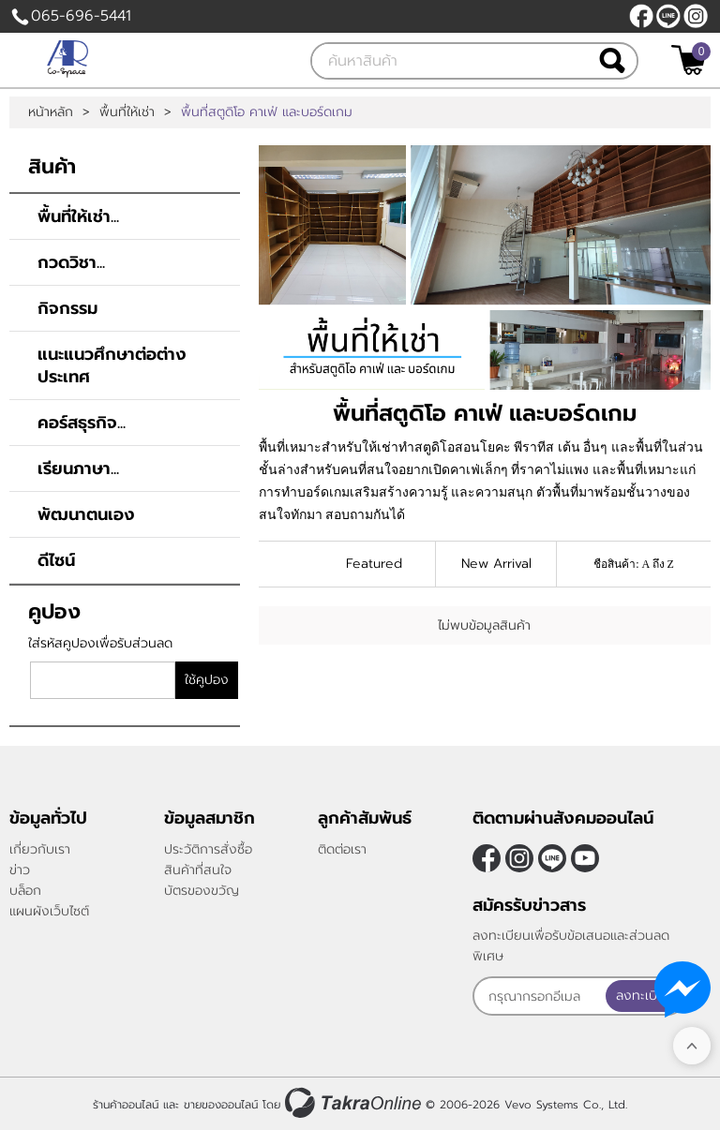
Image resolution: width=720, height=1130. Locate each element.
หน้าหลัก (50, 112)
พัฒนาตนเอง (86, 514)
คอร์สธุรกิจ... (82, 422)
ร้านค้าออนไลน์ (125, 1104)
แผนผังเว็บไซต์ (49, 911)
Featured (374, 563)
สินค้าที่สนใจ (198, 870)
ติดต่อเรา (342, 849)
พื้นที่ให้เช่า (127, 112)
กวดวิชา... (71, 262)
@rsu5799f (668, 16)
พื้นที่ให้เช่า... (78, 216)
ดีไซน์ (56, 560)
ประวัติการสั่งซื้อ (208, 849)
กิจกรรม (68, 308)
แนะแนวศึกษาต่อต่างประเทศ (112, 365)
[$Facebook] (641, 16)
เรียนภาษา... (78, 468)
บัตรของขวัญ (201, 890)
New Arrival (496, 563)
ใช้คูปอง (207, 680)
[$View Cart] (688, 60)
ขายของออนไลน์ (221, 1104)
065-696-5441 (81, 16)
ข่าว (19, 870)
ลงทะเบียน (645, 995)
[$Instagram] (695, 16)
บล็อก (25, 890)
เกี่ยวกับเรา (39, 849)
